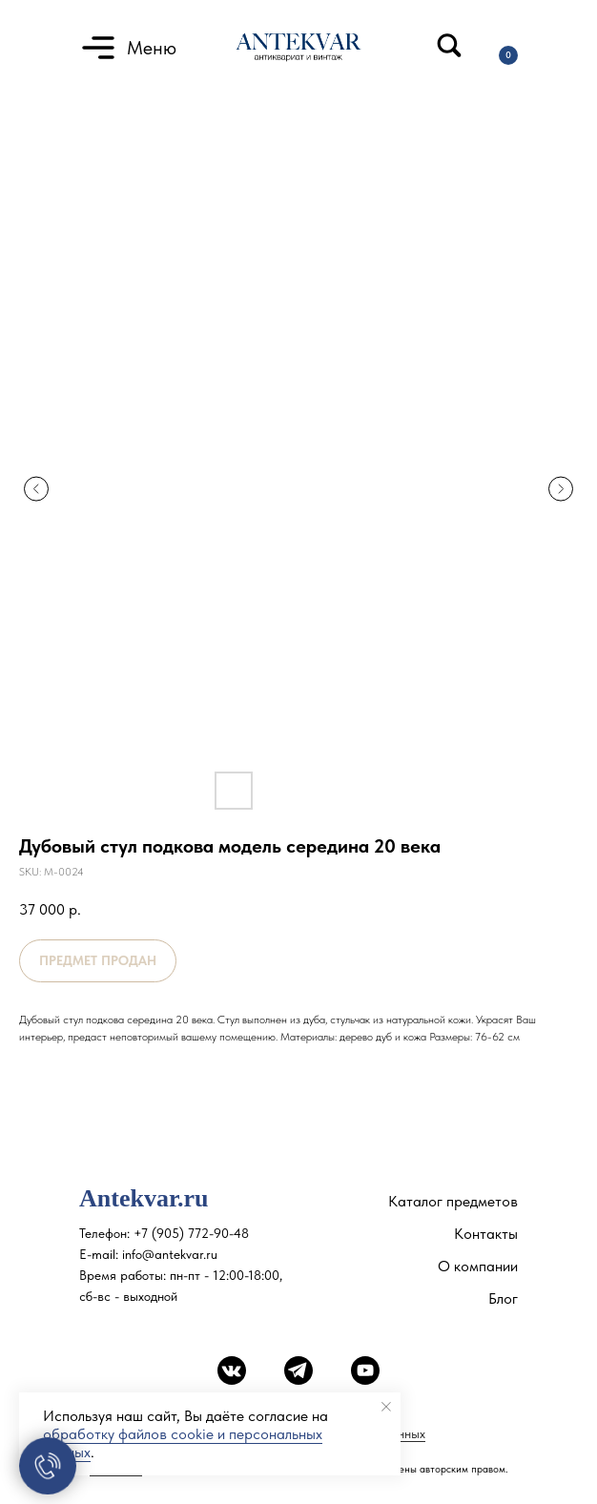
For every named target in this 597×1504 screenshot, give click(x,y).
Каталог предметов (453, 1201)
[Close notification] (386, 1406)
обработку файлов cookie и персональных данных (182, 1443)
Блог (503, 1298)
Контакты (486, 1234)
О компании (478, 1266)
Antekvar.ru (144, 1198)
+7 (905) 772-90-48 (191, 1233)
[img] (449, 45)
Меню (151, 47)
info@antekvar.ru (169, 1254)
